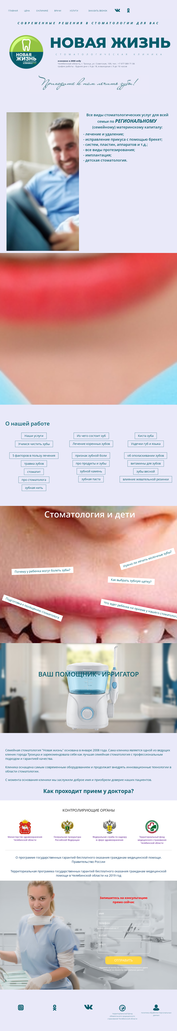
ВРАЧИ (57, 11)
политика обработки (150, 925)
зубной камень (91, 383)
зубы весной (145, 383)
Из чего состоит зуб (91, 348)
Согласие (107, 882)
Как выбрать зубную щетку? (131, 493)
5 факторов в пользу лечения (34, 368)
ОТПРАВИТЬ (123, 872)
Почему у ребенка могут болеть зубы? (42, 483)
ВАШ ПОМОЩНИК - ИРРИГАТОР (88, 586)
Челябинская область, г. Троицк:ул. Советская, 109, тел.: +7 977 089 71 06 (47, 965)
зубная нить (34, 400)
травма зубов (34, 376)
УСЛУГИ (74, 11)
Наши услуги (34, 348)
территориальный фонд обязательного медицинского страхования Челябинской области (122, 928)
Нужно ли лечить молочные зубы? (147, 471)
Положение (136, 880)
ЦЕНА (27, 11)
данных (156, 927)
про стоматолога (34, 392)
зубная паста (91, 391)
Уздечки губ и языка (146, 356)
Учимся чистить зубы (34, 356)
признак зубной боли (91, 368)
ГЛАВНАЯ (13, 11)
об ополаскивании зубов (145, 368)
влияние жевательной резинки (146, 391)
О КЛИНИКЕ (42, 11)
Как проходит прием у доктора (87, 703)
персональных (165, 925)
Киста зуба (146, 348)
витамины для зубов (146, 376)
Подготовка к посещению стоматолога (32, 520)
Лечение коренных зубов (91, 356)
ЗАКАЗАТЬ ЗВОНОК (97, 11)
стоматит (34, 384)
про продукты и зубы (91, 376)
